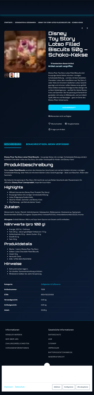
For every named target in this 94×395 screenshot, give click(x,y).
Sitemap (52, 343)
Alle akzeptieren (81, 387)
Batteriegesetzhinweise (60, 352)
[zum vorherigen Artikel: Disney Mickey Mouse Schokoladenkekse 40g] (82, 28)
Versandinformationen (17, 348)
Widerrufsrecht (56, 357)
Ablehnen (56, 387)
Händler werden (14, 335)
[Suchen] (83, 7)
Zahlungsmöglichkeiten (17, 343)
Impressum (9, 387)
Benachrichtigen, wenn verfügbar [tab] (47, 144)
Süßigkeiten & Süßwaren (50, 284)
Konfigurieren (67, 387)
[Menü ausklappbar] (88, 7)
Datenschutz (21, 387)
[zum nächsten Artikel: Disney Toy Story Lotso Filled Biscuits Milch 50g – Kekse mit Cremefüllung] (87, 28)
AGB (50, 339)
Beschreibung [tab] (12, 144)
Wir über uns (12, 339)
